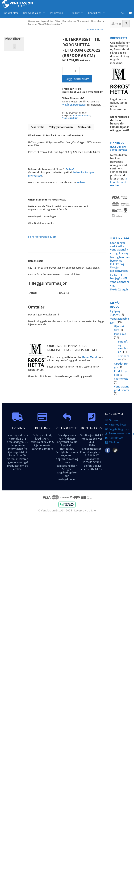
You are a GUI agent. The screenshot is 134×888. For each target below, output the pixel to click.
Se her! (70, 169)
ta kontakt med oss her (118, 182)
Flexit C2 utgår (119, 289)
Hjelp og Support (115, 312)
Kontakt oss (98, 13)
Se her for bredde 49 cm (42, 236)
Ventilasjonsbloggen (119, 320)
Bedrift (79, 13)
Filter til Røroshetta (65, 21)
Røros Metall (89, 357)
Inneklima (120, 334)
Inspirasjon (59, 13)
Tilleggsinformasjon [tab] (61, 127)
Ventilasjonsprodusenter (121, 388)
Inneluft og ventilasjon (123, 346)
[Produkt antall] (75, 71)
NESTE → (101, 29)
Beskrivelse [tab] (37, 127)
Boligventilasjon (35, 13)
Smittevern (121, 379)
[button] (14, 46)
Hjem (31, 21)
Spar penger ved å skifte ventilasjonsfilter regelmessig (119, 248)
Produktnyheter (121, 372)
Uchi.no (91, 510)
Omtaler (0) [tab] (84, 127)
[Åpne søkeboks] (123, 13)
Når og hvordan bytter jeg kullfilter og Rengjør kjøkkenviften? (119, 263)
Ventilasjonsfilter (44, 21)
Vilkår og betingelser (74, 104)
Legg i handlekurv (77, 79)
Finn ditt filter (10, 13)
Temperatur (123, 357)
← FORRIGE (91, 29)
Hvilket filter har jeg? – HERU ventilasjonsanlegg (119, 280)
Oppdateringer (121, 365)
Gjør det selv (119, 327)
